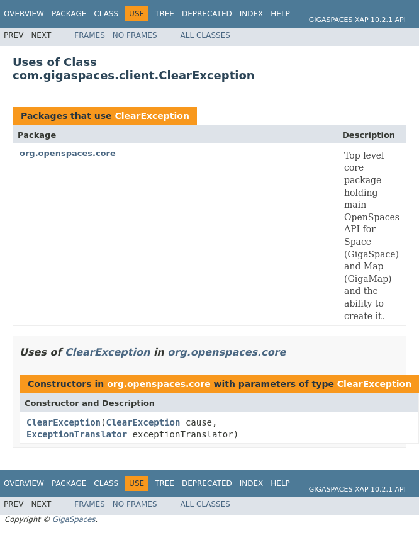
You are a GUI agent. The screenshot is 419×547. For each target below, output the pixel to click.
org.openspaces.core (68, 153)
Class (106, 13)
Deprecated (207, 13)
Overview (24, 13)
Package (69, 13)
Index (252, 13)
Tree (164, 13)
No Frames (135, 35)
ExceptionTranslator (76, 434)
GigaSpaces (73, 519)
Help (280, 13)
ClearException (152, 116)
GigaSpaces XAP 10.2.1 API (357, 20)
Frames (89, 35)
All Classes (205, 35)
